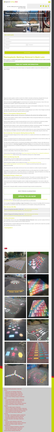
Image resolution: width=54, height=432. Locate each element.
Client (5, 398)
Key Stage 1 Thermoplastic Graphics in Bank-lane (15, 414)
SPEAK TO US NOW (27, 196)
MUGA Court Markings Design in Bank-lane (14, 394)
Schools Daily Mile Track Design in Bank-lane (14, 418)
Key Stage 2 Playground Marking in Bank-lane (14, 416)
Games (5, 390)
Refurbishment (7, 425)
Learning (6, 413)
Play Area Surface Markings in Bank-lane (13, 421)
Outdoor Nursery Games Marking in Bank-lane (14, 400)
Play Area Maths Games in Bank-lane (13, 407)
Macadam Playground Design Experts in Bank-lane (15, 422)
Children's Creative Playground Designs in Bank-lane (16, 408)
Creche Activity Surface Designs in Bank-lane (14, 404)
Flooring (6, 420)
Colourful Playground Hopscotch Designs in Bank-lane (16, 409)
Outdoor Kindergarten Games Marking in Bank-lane (15, 403)
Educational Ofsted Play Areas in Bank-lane (14, 417)
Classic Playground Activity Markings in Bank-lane (15, 411)
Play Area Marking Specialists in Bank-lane (13, 388)
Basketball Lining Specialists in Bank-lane (13, 392)
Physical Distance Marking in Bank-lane (12, 430)
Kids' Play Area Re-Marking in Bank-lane (13, 429)
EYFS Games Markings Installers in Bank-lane (14, 399)
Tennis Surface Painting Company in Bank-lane (14, 396)
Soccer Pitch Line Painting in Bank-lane (13, 391)
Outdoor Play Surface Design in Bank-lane (13, 424)
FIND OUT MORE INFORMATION (27, 64)
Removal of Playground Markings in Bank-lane (14, 426)
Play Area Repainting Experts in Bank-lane (14, 427)
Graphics (6, 405)
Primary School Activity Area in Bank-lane (13, 401)
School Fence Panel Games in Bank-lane (13, 412)
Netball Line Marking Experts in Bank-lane (13, 395)
